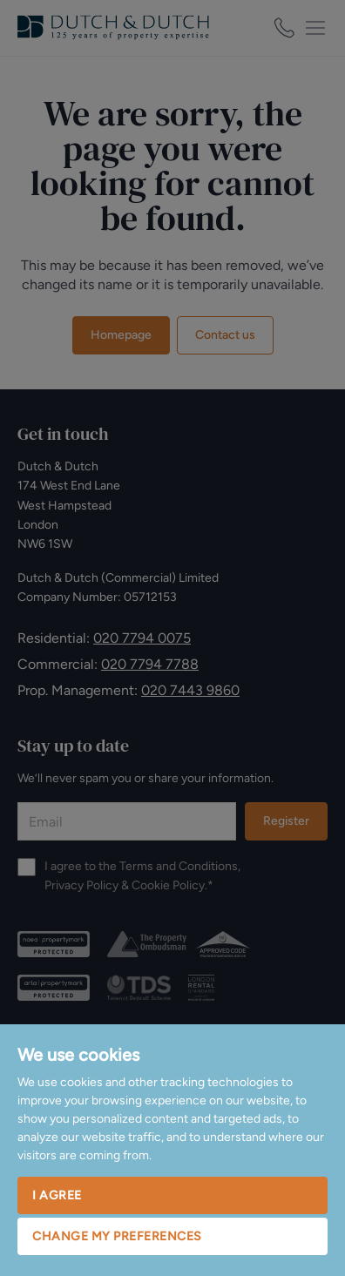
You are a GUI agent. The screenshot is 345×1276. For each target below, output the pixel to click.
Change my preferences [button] (117, 1236)
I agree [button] (57, 1195)
